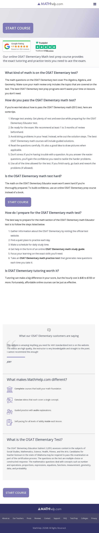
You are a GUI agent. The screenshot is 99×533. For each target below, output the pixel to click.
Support (57, 518)
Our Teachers (18, 518)
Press (29, 518)
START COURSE (18, 28)
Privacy (94, 518)
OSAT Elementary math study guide (64, 249)
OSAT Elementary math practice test (40, 258)
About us (5, 518)
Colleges (84, 518)
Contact (47, 518)
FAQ (65, 518)
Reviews (38, 518)
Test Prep (74, 518)
